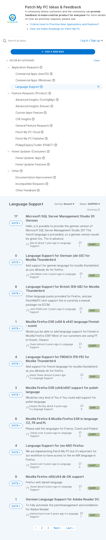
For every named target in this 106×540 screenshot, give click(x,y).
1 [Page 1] (35, 528)
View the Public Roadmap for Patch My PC (55, 28)
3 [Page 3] (48, 528)
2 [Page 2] (42, 528)
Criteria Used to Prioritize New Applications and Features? (64, 24)
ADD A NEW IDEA (53, 51)
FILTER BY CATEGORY (20, 60)
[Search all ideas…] (29, 40)
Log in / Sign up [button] (92, 40)
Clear (97, 60)
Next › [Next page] (58, 528)
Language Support (42, 378)
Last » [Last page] (70, 528)
